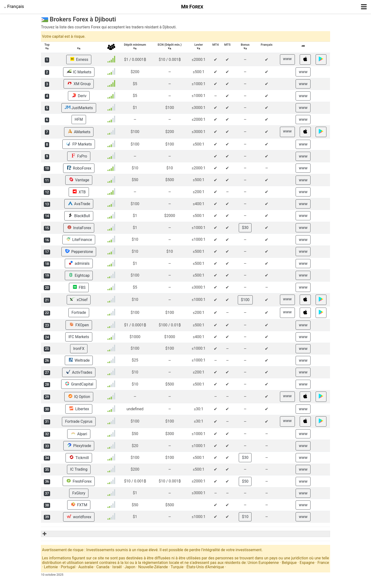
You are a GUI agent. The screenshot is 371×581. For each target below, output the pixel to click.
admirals (79, 263)
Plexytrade (78, 445)
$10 (245, 516)
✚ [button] (44, 534)
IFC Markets (78, 337)
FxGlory (78, 493)
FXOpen (79, 324)
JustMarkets (79, 107)
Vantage (78, 179)
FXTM (78, 504)
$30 (245, 227)
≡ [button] (363, 6)
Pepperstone (79, 251)
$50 (245, 481)
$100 (245, 299)
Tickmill (79, 457)
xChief (78, 299)
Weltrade (79, 360)
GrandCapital (78, 384)
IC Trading (78, 469)
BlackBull (78, 215)
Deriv (78, 95)
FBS (79, 287)
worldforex (78, 516)
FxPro (78, 156)
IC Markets (79, 71)
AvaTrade (78, 203)
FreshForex (79, 481)
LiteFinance (79, 239)
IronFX (78, 348)
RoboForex (79, 168)
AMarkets (78, 131)
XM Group (79, 83)
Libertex (78, 408)
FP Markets (79, 144)
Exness (78, 59)
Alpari (78, 433)
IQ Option (78, 396)
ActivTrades (78, 372)
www (287, 59)
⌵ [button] (14, 6)
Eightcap (79, 275)
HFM (79, 119)
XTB (79, 191)
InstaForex (78, 227)
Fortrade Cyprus (79, 421)
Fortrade (79, 312)
